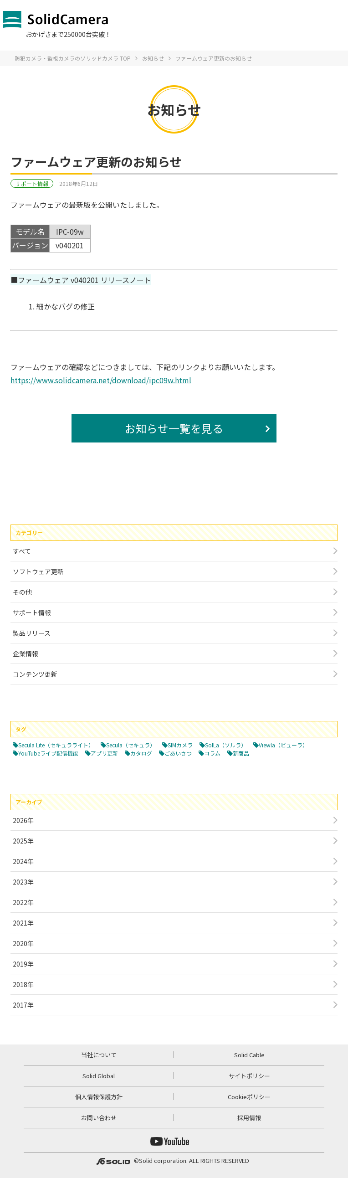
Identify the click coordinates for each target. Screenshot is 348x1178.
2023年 (23, 881)
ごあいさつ (178, 753)
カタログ (141, 753)
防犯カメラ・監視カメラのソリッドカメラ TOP (73, 58)
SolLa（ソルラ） (225, 745)
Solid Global (98, 1075)
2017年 (23, 1004)
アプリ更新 (104, 753)
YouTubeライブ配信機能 (48, 753)
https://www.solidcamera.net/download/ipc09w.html (100, 380)
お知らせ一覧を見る (174, 428)
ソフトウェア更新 (38, 571)
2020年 (23, 943)
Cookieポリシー (249, 1096)
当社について (99, 1054)
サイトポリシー (249, 1075)
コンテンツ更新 (35, 674)
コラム (212, 753)
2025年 (23, 840)
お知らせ (153, 58)
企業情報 (25, 653)
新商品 (241, 753)
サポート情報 (31, 183)
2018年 (23, 984)
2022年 (23, 902)
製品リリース (32, 633)
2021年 (23, 922)
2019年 (23, 963)
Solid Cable (249, 1054)
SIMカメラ (180, 745)
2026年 (23, 820)
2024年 (23, 861)
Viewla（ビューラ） (283, 745)
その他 (22, 592)
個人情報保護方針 (99, 1096)
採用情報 (249, 1117)
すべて (22, 551)
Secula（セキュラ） (130, 745)
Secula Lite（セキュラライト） (56, 745)
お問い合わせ (99, 1117)
